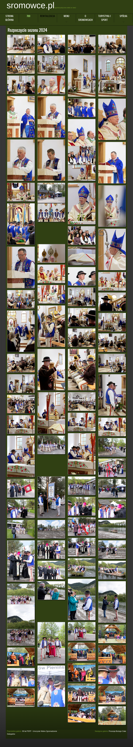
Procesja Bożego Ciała (117, 731)
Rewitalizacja (47, 16)
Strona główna (9, 18)
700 (28, 16)
